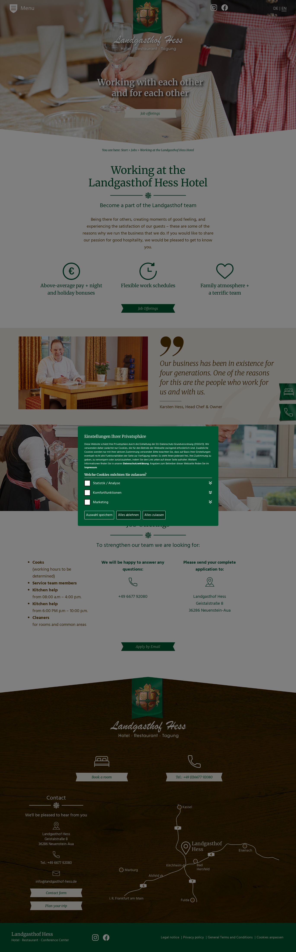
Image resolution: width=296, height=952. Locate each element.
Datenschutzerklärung (136, 464)
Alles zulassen (154, 515)
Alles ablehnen (128, 515)
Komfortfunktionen (107, 493)
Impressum (90, 467)
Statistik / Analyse (106, 483)
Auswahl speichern (99, 515)
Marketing (100, 502)
